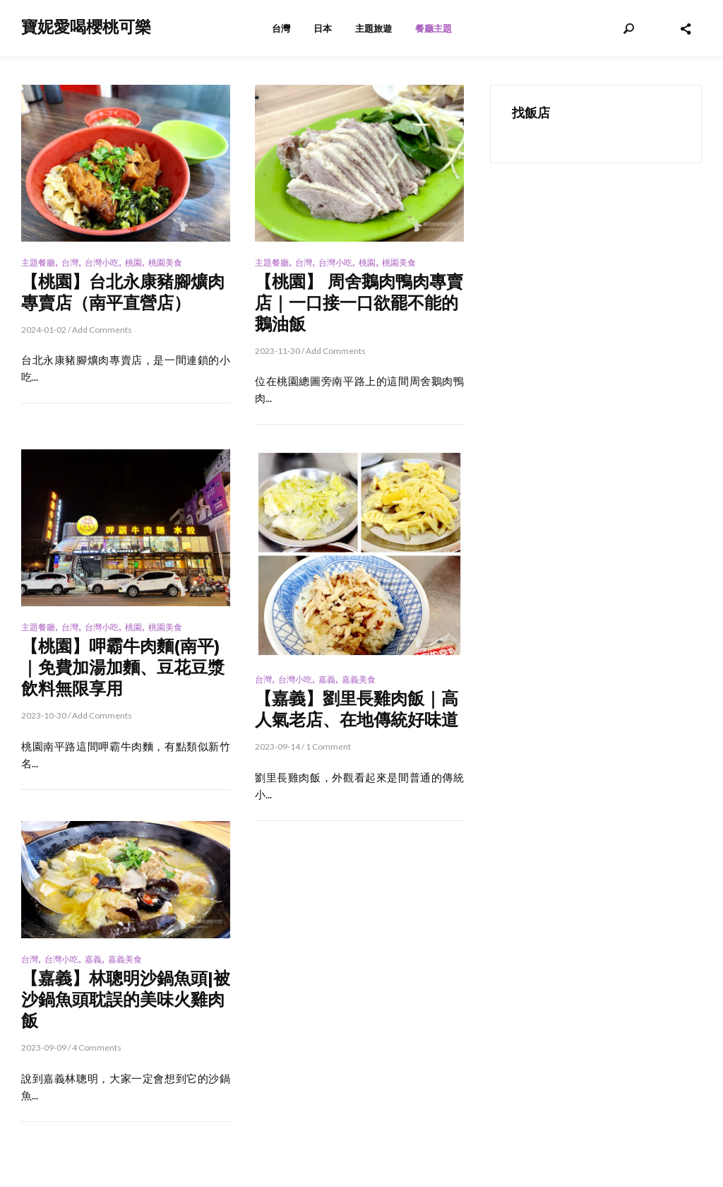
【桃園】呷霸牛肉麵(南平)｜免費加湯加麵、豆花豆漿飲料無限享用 (123, 667)
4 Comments (96, 1047)
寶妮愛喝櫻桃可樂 (86, 27)
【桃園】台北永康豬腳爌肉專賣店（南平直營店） (123, 292)
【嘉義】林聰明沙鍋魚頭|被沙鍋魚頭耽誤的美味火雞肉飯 (125, 999)
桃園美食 (165, 262)
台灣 (281, 28)
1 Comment (328, 746)
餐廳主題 (433, 28)
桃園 (133, 262)
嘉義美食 (359, 679)
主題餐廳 (38, 262)
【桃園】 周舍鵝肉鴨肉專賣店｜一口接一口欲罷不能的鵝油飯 (359, 302)
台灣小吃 (102, 262)
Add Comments (102, 329)
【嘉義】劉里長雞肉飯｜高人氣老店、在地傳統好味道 (356, 709)
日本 (322, 28)
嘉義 (326, 679)
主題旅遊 (373, 28)
